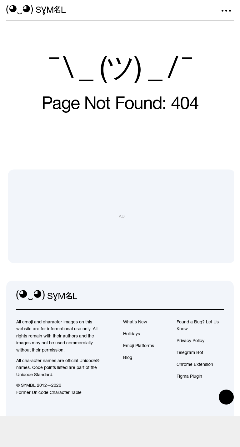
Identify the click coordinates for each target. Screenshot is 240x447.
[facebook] (219, 296)
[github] (205, 296)
